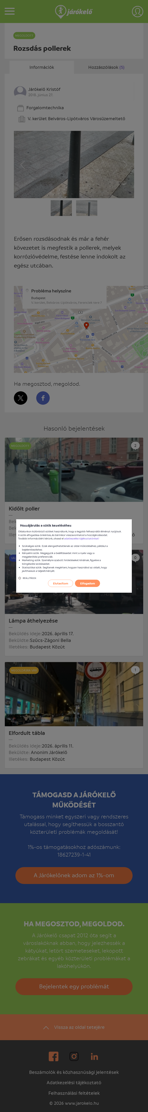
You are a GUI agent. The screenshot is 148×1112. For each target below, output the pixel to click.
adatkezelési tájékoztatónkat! (81, 538)
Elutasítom (60, 583)
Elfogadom (87, 583)
